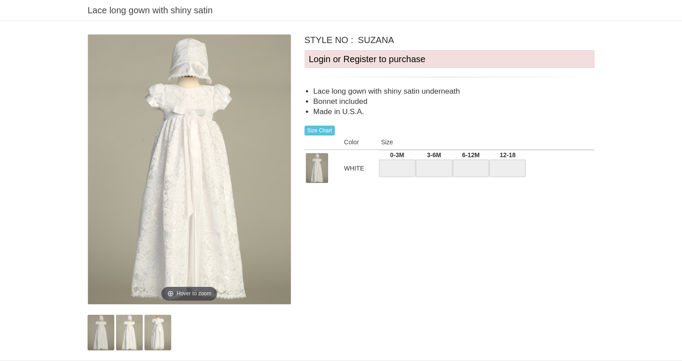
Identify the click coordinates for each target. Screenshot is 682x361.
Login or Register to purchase (367, 59)
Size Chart (319, 130)
